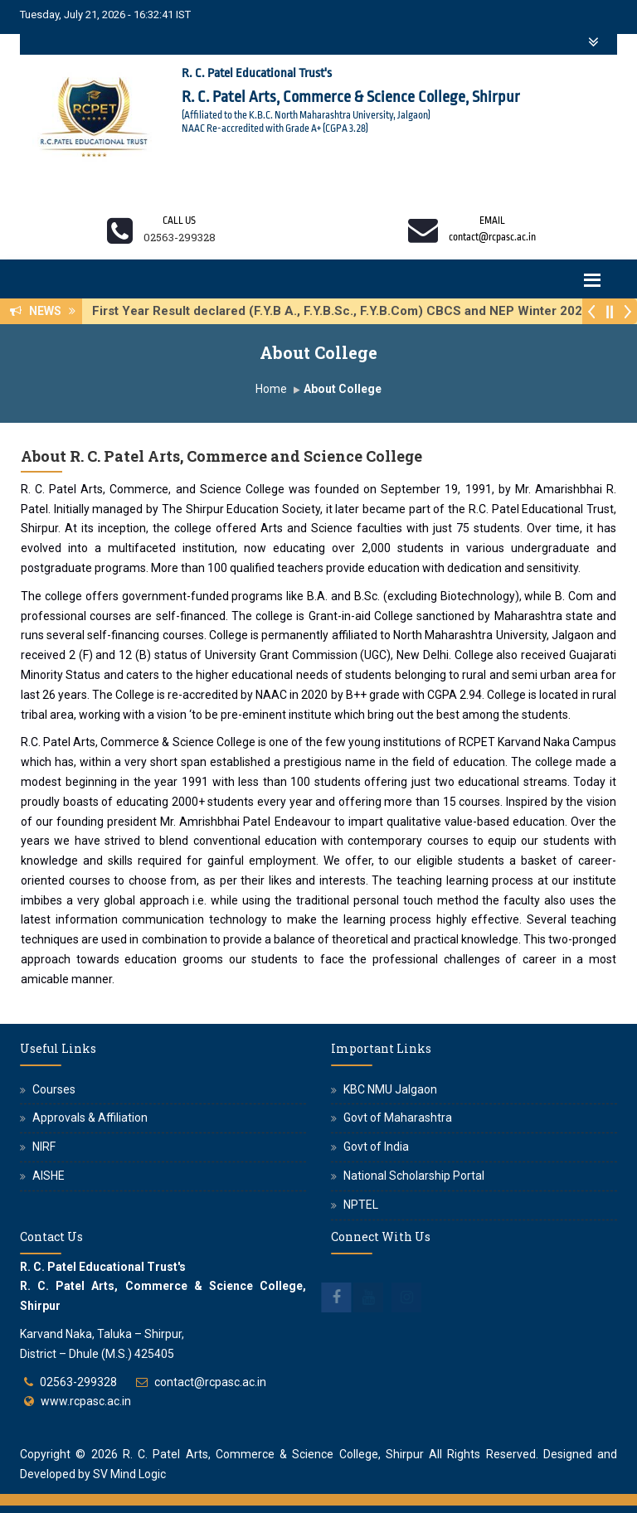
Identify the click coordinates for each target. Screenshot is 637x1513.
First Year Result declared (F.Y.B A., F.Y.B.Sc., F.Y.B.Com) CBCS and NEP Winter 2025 (346, 310)
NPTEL (360, 1204)
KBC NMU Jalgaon (390, 1089)
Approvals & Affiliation (90, 1117)
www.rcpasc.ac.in (86, 1401)
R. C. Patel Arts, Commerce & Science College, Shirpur (273, 1454)
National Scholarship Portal (413, 1175)
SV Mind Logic (129, 1474)
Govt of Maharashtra (397, 1117)
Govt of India (376, 1146)
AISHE (48, 1175)
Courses (53, 1089)
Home (271, 388)
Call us (179, 220)
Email (492, 220)
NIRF (44, 1146)
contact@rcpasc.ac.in (210, 1382)
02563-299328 (78, 1382)
